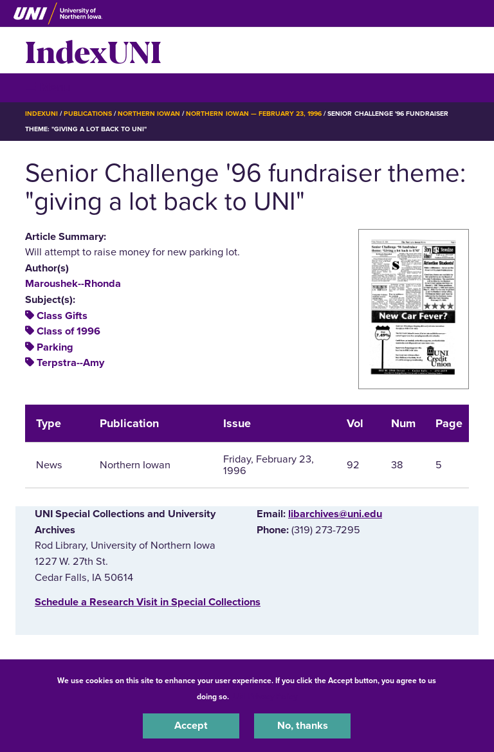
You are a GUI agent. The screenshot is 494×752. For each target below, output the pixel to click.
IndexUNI (93, 50)
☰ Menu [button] (48, 87)
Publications (87, 113)
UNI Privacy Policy (265, 696)
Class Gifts (62, 315)
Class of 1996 (68, 331)
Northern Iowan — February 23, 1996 (254, 113)
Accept (191, 725)
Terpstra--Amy (70, 362)
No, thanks (302, 725)
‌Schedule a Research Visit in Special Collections (148, 602)
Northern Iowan (149, 113)
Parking (55, 347)
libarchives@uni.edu (335, 514)
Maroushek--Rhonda (73, 283)
